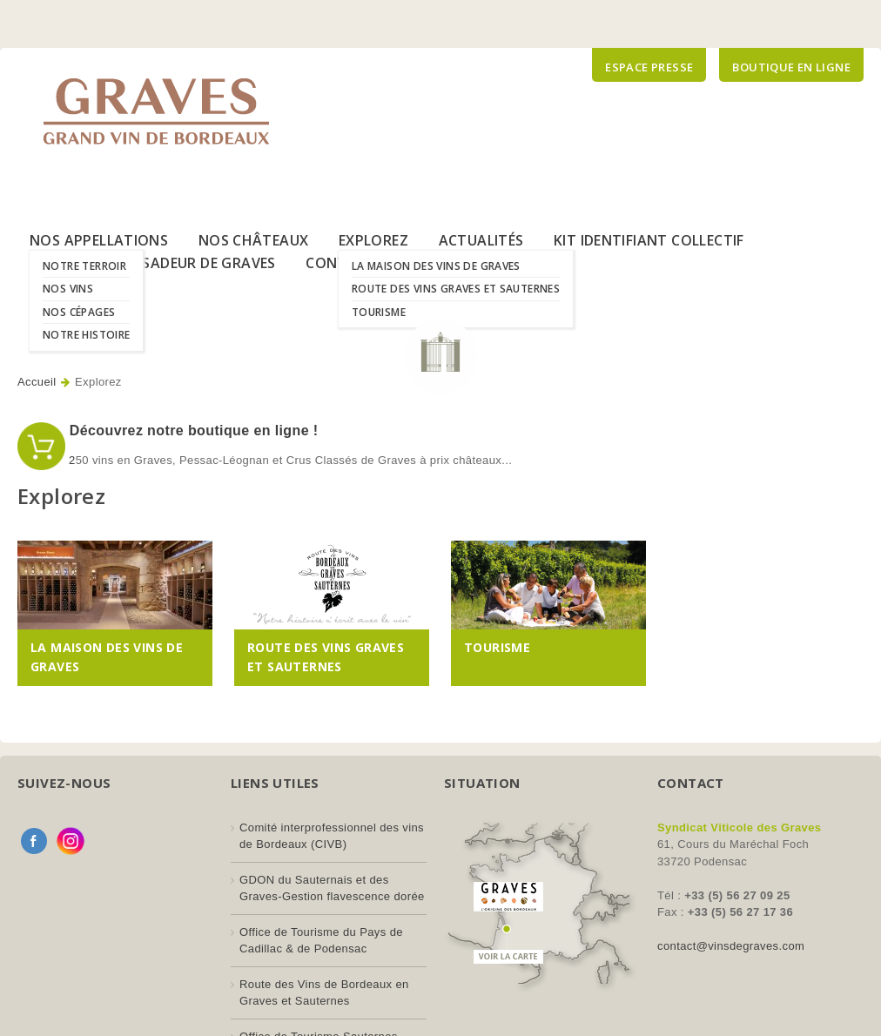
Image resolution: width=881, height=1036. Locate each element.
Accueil (37, 381)
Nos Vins (68, 288)
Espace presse (649, 67)
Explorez (373, 240)
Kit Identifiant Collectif (649, 240)
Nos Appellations (99, 240)
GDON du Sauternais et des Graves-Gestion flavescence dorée (332, 888)
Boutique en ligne (791, 67)
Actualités (481, 240)
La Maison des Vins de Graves (436, 266)
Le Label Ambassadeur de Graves (153, 262)
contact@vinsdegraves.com (730, 945)
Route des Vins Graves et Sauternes (456, 288)
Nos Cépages (79, 312)
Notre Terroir (84, 266)
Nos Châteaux (253, 240)
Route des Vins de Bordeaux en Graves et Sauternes (324, 993)
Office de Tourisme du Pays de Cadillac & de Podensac (321, 940)
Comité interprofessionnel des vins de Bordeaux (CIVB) (331, 836)
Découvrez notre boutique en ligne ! (192, 430)
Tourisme (379, 312)
